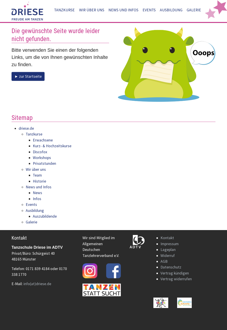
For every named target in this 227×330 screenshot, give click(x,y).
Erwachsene (43, 140)
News (37, 192)
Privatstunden (44, 163)
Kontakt (167, 237)
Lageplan (168, 249)
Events (31, 204)
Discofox (40, 151)
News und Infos (38, 187)
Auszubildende (45, 216)
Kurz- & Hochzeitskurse (52, 145)
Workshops (42, 157)
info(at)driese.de (37, 283)
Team (37, 175)
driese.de (26, 128)
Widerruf (167, 255)
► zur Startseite (28, 76)
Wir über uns (36, 169)
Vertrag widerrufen (176, 278)
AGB (164, 261)
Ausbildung (35, 210)
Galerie (31, 222)
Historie (39, 181)
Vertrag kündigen (174, 273)
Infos (37, 198)
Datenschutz (170, 267)
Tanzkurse (34, 134)
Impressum (169, 243)
